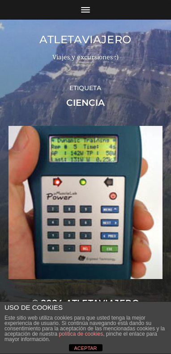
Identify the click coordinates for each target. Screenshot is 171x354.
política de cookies (81, 334)
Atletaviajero (85, 39)
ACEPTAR (85, 348)
